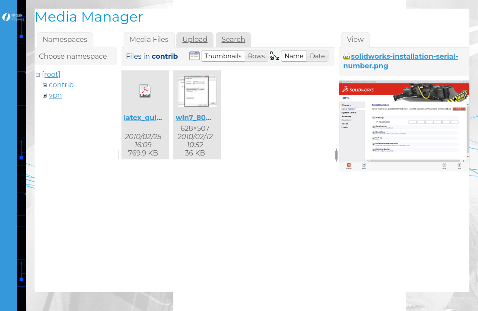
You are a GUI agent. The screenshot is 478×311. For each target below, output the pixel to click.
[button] (223, 56)
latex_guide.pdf (152, 118)
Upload (194, 39)
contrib (61, 85)
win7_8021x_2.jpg (206, 118)
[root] (51, 74)
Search (233, 39)
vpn (55, 95)
